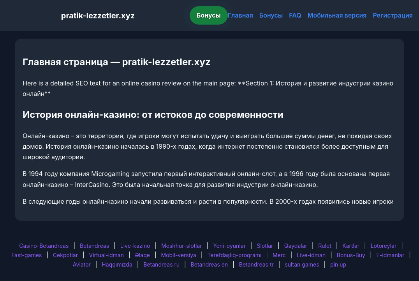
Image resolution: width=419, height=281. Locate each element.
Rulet (324, 245)
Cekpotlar (65, 255)
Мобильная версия (337, 15)
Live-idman (311, 255)
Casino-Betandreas (44, 245)
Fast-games (26, 255)
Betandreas (94, 245)
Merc (279, 255)
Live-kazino (135, 245)
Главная (240, 15)
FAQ (295, 15)
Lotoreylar (384, 245)
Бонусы (209, 15)
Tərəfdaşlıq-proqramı (234, 255)
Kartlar (350, 245)
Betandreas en (209, 264)
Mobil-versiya (178, 255)
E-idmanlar (391, 255)
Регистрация (393, 15)
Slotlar (265, 245)
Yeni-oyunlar (229, 245)
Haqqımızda (117, 264)
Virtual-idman (106, 255)
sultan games (302, 264)
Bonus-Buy (351, 255)
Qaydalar (295, 245)
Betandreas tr (256, 264)
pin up (338, 264)
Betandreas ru (161, 264)
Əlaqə (142, 255)
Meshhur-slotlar (181, 245)
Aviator (82, 264)
